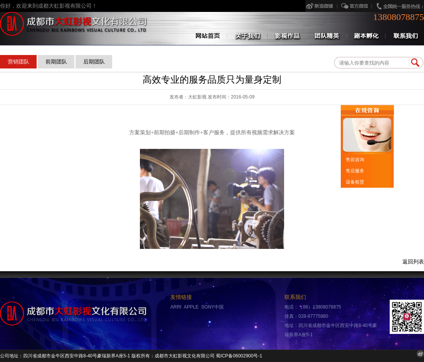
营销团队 (18, 61)
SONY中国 (212, 307)
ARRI (176, 307)
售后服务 (354, 170)
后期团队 (94, 61)
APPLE (191, 307)
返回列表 (413, 262)
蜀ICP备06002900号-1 (239, 356)
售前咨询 (354, 159)
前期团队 (56, 61)
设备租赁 (354, 182)
